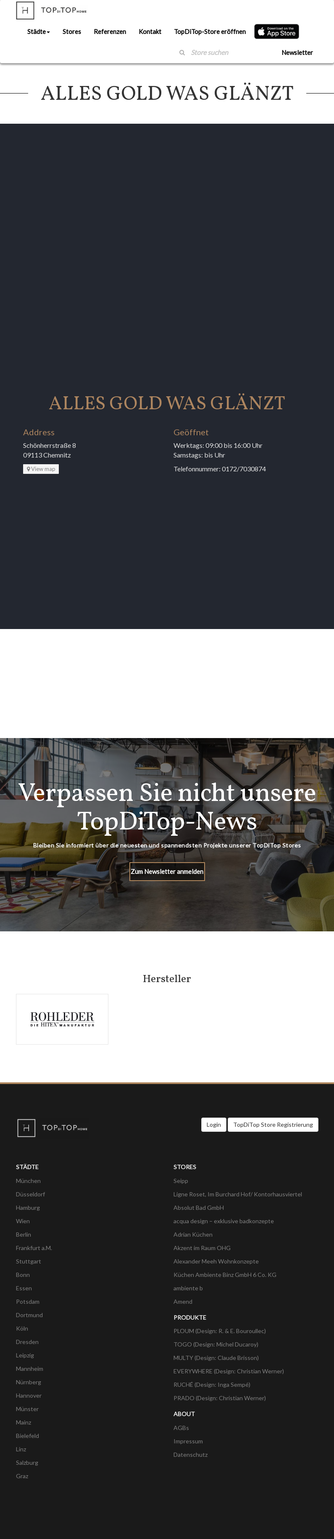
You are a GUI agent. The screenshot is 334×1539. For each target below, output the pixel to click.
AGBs (181, 1427)
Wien (23, 1220)
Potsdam (27, 1301)
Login (214, 1124)
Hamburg (28, 1207)
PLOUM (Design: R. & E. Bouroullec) (220, 1330)
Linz (21, 1449)
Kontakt (150, 31)
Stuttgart (28, 1261)
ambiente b (188, 1288)
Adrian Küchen (193, 1234)
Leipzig (25, 1355)
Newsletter (297, 52)
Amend (183, 1301)
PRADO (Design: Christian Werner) (220, 1397)
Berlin (23, 1234)
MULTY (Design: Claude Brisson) (216, 1357)
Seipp (181, 1180)
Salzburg (27, 1462)
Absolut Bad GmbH (199, 1207)
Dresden (27, 1341)
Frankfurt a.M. (34, 1247)
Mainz (23, 1422)
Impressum (188, 1441)
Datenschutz (191, 1454)
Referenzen (110, 31)
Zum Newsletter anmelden (167, 871)
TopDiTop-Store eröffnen (210, 31)
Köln (22, 1328)
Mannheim (29, 1368)
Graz (22, 1475)
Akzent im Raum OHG (202, 1247)
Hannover (29, 1395)
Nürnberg (28, 1382)
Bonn (23, 1274)
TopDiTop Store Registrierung (273, 1124)
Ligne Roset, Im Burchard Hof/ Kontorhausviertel (238, 1194)
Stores (72, 31)
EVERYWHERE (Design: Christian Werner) (229, 1371)
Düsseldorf (30, 1194)
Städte (38, 31)
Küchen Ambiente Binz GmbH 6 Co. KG (225, 1274)
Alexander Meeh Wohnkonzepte (216, 1261)
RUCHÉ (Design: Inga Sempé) (212, 1384)
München (28, 1180)
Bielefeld (27, 1435)
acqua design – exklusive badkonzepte (224, 1220)
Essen (24, 1288)
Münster (27, 1408)
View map (41, 468)
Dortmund (29, 1314)
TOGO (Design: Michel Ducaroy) (216, 1344)
